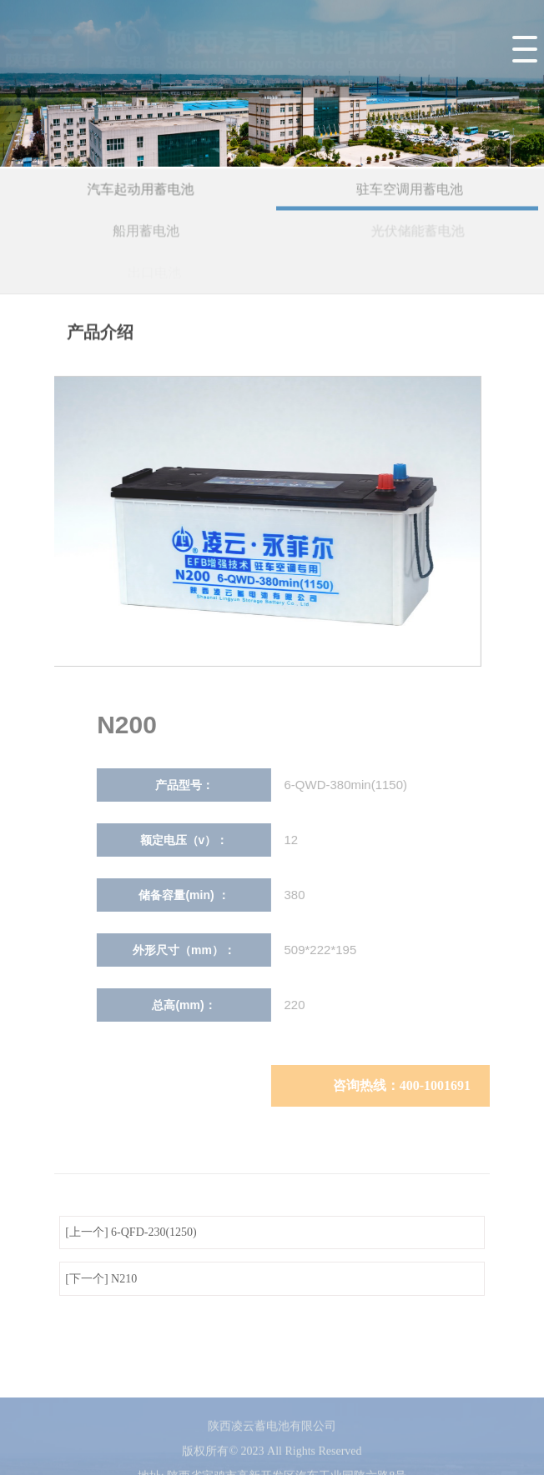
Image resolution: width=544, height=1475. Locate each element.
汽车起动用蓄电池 (141, 190)
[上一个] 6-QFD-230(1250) (130, 1232)
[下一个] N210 (101, 1278)
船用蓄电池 (148, 232)
